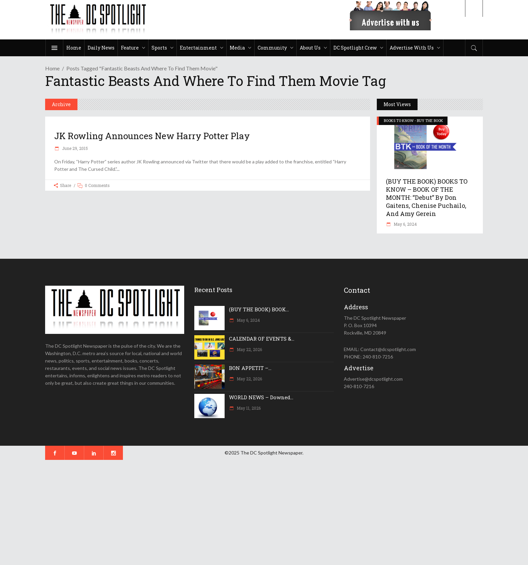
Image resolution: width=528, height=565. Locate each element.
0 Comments (97, 185)
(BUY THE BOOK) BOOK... (259, 309)
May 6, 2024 (405, 224)
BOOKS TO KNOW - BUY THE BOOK (413, 120)
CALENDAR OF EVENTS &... (261, 338)
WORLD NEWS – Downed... (261, 397)
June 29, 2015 (74, 148)
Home (52, 68)
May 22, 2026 (249, 349)
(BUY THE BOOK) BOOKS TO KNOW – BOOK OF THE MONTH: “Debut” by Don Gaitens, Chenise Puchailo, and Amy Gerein (426, 197)
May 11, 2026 (248, 408)
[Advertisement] (202, 512)
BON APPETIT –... (250, 368)
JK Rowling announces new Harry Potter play (152, 136)
